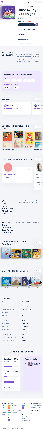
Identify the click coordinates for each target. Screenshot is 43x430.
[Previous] (36, 99)
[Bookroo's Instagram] (32, 413)
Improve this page (9, 382)
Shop (10, 2)
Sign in (32, 2)
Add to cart (26, 25)
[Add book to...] (36, 25)
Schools (21, 2)
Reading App (24, 418)
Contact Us (4, 412)
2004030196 (26, 324)
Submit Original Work (35, 407)
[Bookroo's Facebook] (35, 413)
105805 (24, 341)
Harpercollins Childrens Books (29, 307)
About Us (3, 405)
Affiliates (3, 414)
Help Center (4, 410)
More (17, 63)
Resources (24, 411)
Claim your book (13, 388)
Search (38, 2)
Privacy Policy (23, 428)
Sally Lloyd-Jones (27, 18)
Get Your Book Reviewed (36, 405)
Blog (3, 407)
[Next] (40, 99)
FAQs (3, 409)
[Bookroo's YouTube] (37, 413)
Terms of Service (14, 428)
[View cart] (28, 2)
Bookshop (28, 42)
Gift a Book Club (11, 414)
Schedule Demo (25, 410)
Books (16, 2)
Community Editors (26, 420)
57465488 (25, 327)
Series (10, 285)
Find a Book (24, 416)
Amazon (21, 42)
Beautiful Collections (12, 422)
